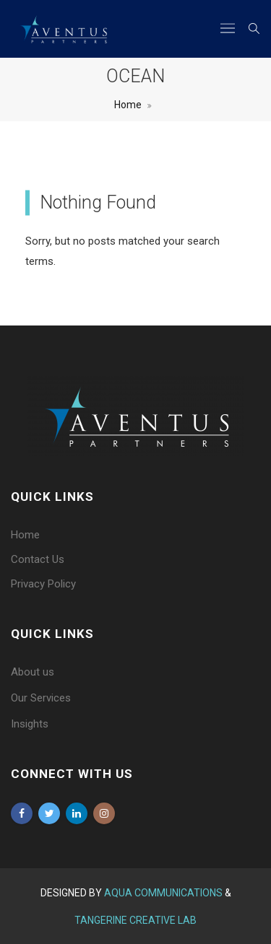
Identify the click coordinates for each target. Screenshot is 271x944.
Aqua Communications (164, 893)
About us (32, 671)
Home (128, 104)
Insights (29, 723)
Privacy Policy (43, 583)
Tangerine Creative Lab (135, 920)
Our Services (41, 697)
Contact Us (37, 559)
